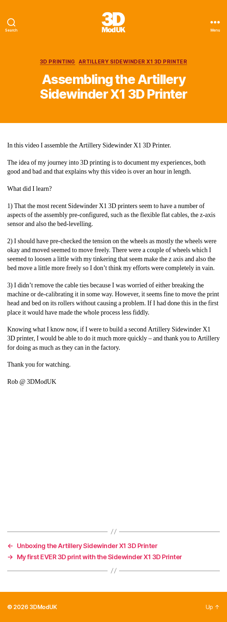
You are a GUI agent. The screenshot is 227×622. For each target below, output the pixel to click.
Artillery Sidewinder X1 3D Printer (133, 61)
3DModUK (43, 607)
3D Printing (57, 61)
